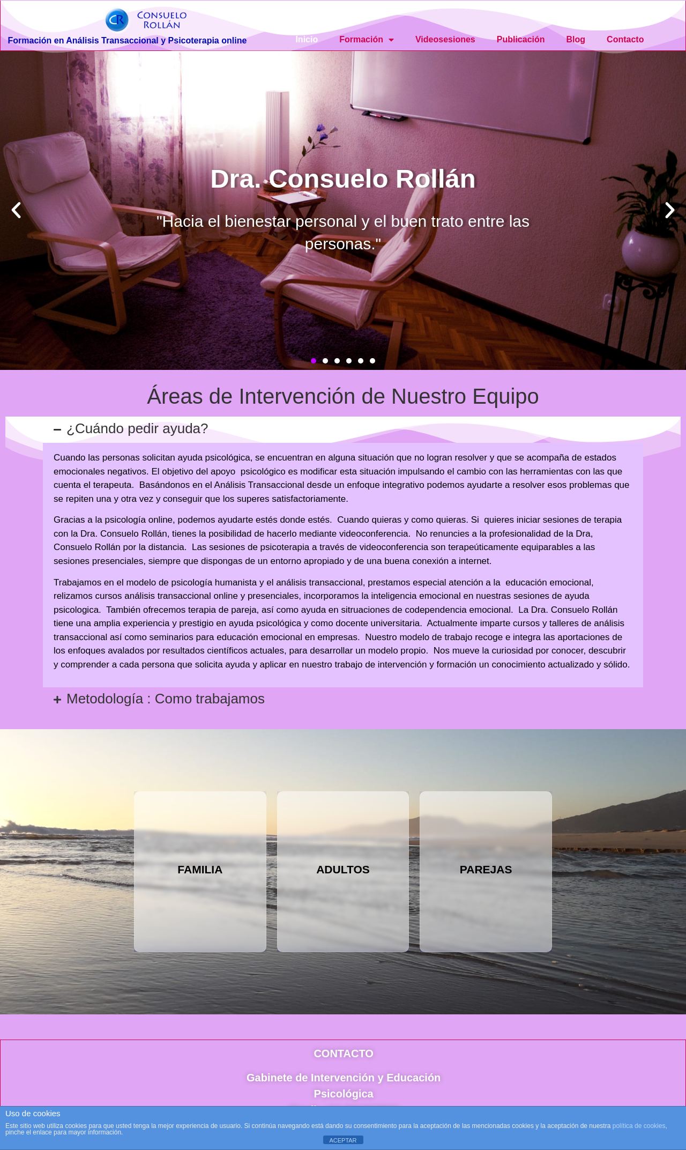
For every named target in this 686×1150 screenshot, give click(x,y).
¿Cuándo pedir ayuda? (137, 428)
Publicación (521, 39)
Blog (576, 39)
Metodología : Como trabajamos (165, 699)
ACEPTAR (342, 1140)
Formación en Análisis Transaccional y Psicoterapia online (127, 40)
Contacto (625, 39)
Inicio (306, 39)
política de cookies (639, 1126)
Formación (366, 39)
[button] (16, 210)
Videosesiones (445, 39)
